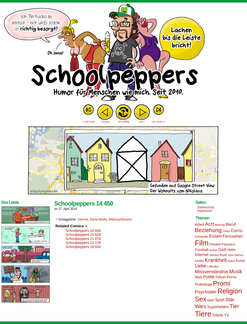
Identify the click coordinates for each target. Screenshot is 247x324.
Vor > (141, 121)
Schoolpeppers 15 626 (83, 235)
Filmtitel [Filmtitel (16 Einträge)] (215, 244)
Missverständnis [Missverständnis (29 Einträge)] (211, 271)
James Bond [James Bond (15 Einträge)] (218, 255)
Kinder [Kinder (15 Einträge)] (199, 261)
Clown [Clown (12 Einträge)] (226, 231)
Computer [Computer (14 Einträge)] (201, 236)
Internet (83, 219)
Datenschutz (205, 207)
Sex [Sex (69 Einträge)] (200, 299)
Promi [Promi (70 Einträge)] (221, 283)
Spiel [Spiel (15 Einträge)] (210, 300)
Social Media (98, 219)
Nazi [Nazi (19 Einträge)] (198, 277)
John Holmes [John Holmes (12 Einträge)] (235, 255)
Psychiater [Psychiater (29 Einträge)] (206, 291)
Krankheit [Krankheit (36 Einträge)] (216, 260)
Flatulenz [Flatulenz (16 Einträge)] (228, 244)
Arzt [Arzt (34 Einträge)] (209, 224)
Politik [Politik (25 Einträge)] (209, 277)
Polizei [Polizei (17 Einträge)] (220, 277)
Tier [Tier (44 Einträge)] (234, 306)
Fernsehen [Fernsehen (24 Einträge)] (233, 236)
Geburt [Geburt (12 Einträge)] (213, 250)
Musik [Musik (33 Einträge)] (235, 271)
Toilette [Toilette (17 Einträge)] (217, 315)
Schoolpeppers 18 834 (83, 247)
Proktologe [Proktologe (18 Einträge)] (203, 284)
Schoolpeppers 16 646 (83, 231)
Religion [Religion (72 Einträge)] (230, 291)
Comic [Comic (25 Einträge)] (237, 230)
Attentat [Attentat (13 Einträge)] (220, 224)
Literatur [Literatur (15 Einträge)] (213, 266)
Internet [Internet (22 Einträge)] (201, 254)
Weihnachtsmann (120, 219)
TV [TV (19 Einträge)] (226, 315)
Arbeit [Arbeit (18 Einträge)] (199, 224)
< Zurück (105, 121)
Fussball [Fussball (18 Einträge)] (201, 250)
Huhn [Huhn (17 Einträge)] (231, 250)
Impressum (204, 211)
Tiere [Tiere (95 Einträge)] (203, 314)
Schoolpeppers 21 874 (83, 239)
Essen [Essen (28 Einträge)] (215, 236)
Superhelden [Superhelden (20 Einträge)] (218, 307)
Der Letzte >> (159, 121)
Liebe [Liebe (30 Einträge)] (200, 265)
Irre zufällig (123, 121)
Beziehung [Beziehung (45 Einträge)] (208, 230)
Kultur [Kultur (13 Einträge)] (231, 260)
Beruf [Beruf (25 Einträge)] (231, 224)
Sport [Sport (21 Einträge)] (219, 300)
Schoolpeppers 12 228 (83, 243)
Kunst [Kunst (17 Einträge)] (240, 261)
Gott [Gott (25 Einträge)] (222, 249)
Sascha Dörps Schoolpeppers (123, 53)
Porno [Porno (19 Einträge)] (231, 277)
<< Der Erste (88, 121)
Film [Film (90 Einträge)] (202, 243)
